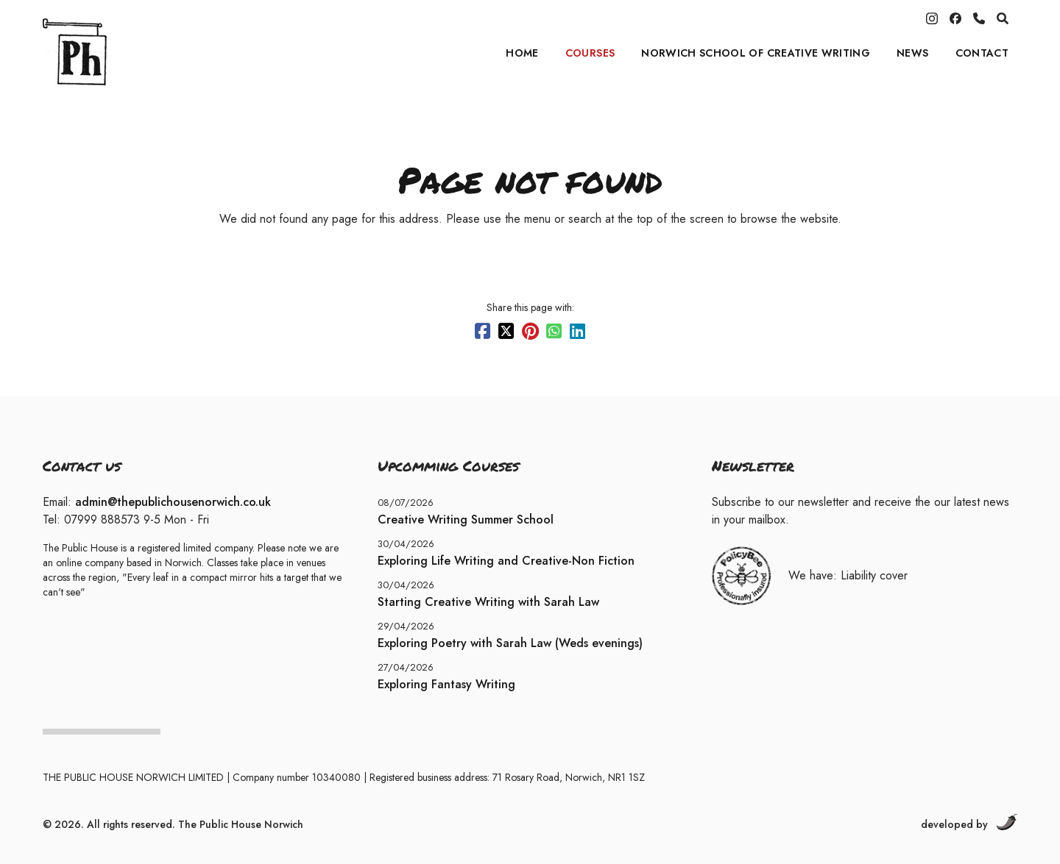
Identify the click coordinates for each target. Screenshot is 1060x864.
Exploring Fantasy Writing (446, 684)
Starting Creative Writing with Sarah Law (488, 601)
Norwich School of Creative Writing (755, 53)
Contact (981, 53)
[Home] (135, 53)
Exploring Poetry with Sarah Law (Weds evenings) (510, 643)
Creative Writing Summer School (466, 519)
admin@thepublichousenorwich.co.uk (173, 501)
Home (522, 53)
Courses (590, 53)
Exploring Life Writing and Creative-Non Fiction (506, 560)
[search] (1002, 18)
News (912, 53)
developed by (969, 823)
